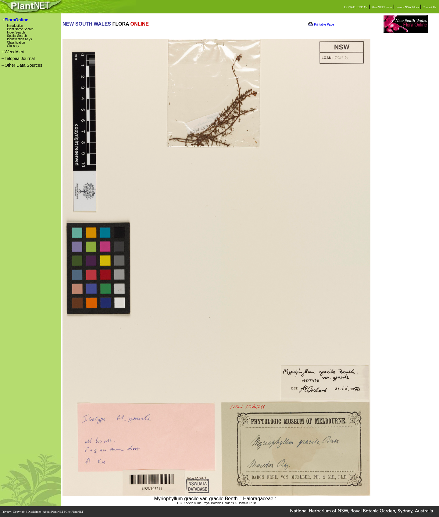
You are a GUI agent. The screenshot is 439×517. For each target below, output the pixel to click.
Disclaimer (34, 511)
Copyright (19, 511)
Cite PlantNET (75, 511)
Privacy (7, 511)
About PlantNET (53, 511)
